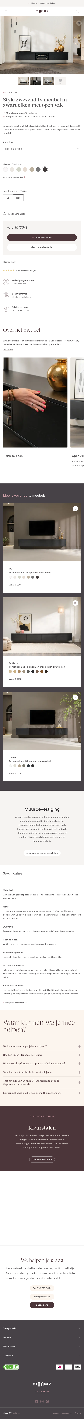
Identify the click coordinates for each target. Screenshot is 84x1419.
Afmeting (8, 142)
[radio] (5, 169)
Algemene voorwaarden (62, 1413)
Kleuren (7, 164)
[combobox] (42, 148)
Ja (8, 197)
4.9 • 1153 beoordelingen (26, 270)
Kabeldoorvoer (10, 191)
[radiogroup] (13, 198)
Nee (18, 197)
